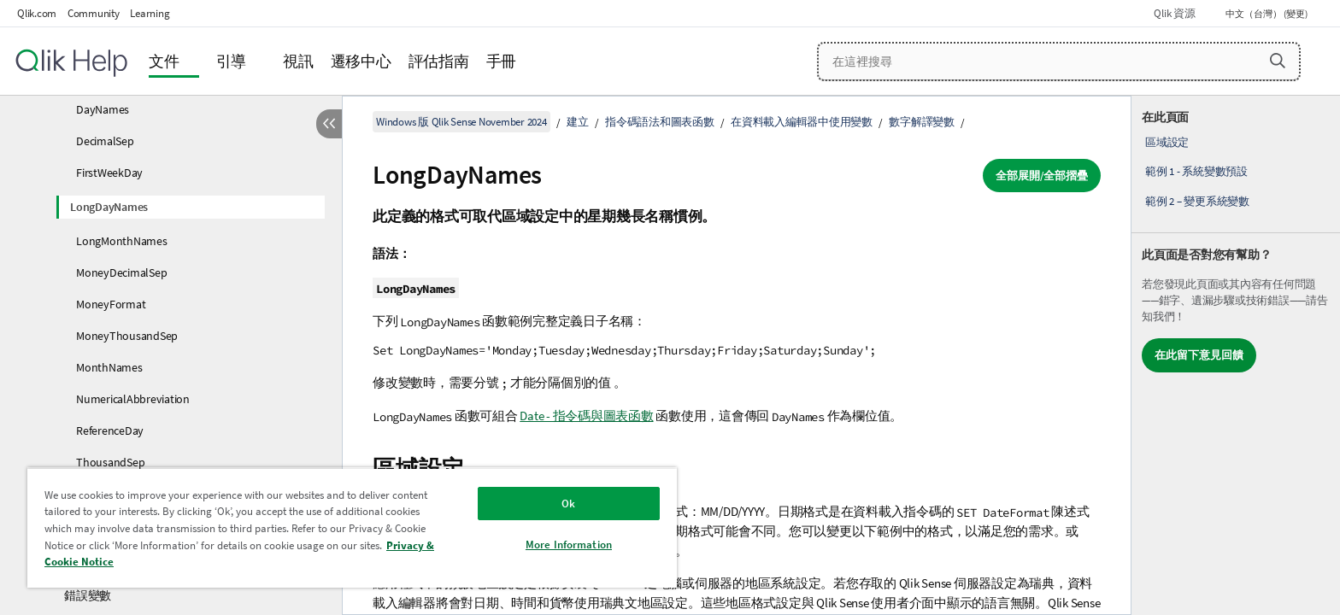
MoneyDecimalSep (121, 272)
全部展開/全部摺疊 (1042, 175)
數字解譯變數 (922, 121)
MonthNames (109, 367)
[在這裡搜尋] (1059, 61)
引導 (231, 61)
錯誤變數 (87, 595)
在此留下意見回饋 (1199, 355)
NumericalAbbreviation (133, 399)
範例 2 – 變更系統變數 (1197, 201)
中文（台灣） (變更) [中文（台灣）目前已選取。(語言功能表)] (1267, 14)
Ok (568, 503)
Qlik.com (36, 13)
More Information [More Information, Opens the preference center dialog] (569, 544)
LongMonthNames (122, 241)
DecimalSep (105, 141)
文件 (164, 61)
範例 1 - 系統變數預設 (1196, 171)
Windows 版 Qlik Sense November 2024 (461, 121)
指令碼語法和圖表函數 (659, 121)
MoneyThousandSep (127, 335)
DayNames (102, 109)
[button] (1277, 60)
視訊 (298, 61)
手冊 (501, 61)
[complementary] (1235, 355)
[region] (352, 527)
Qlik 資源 (1174, 13)
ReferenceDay (110, 430)
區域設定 (1167, 142)
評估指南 (438, 61)
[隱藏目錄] (329, 123)
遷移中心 (361, 61)
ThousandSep (110, 462)
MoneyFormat (110, 304)
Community (94, 13)
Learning (149, 13)
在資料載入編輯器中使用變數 (802, 121)
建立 (578, 121)
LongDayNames (109, 206)
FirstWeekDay (109, 172)
